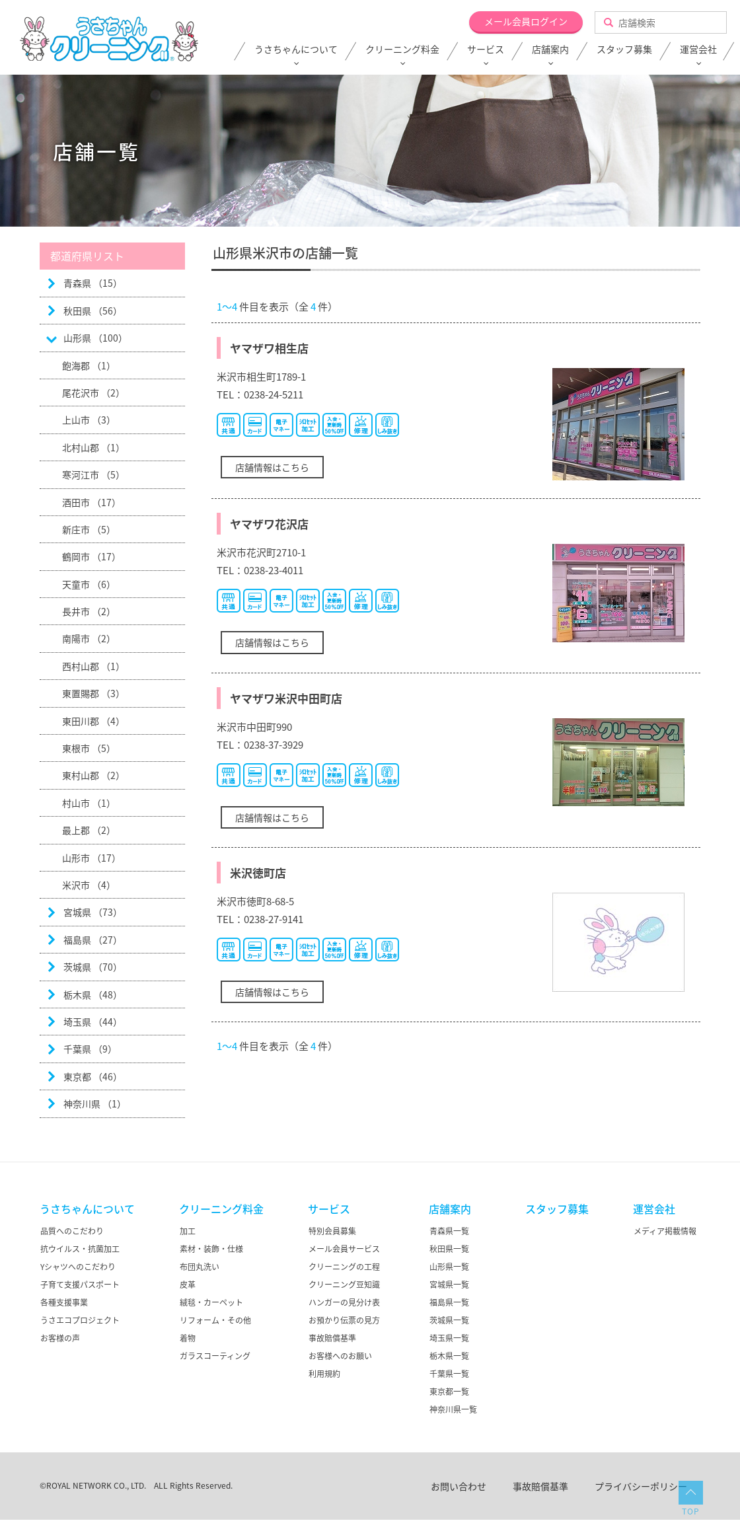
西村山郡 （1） (93, 666)
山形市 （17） (91, 857)
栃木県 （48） (92, 994)
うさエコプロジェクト (80, 1320)
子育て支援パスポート (80, 1284)
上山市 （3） (89, 419)
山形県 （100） (95, 337)
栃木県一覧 (449, 1356)
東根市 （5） (89, 748)
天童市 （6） (89, 584)
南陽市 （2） (89, 638)
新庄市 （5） (89, 529)
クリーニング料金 (402, 50)
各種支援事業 (64, 1302)
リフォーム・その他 (215, 1320)
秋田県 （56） (92, 310)
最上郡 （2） (89, 830)
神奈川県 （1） (94, 1103)
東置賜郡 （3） (93, 693)
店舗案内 (550, 50)
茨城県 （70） (92, 966)
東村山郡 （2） (93, 775)
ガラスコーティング (215, 1356)
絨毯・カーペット (211, 1302)
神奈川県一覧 (453, 1409)
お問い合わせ (458, 1486)
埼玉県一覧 (449, 1338)
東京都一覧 (449, 1392)
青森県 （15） (92, 282)
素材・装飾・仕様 (211, 1249)
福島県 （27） (92, 939)
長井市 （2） (89, 611)
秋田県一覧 (449, 1249)
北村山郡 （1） (93, 447)
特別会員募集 (332, 1231)
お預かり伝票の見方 (344, 1320)
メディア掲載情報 (665, 1231)
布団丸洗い (199, 1267)
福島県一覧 (449, 1302)
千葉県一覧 (449, 1374)
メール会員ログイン (526, 21)
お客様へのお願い (340, 1356)
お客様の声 (60, 1338)
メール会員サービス (344, 1249)
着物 (188, 1338)
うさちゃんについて (296, 50)
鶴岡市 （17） (91, 556)
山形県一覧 (449, 1267)
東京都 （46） (92, 1076)
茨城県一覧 (449, 1320)
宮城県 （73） (92, 911)
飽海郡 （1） (89, 365)
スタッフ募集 (624, 50)
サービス (485, 50)
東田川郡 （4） (93, 721)
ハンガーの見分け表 (344, 1302)
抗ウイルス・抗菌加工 (80, 1249)
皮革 (188, 1284)
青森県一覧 (449, 1231)
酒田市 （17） (91, 502)
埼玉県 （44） (92, 1021)
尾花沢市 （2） (93, 392)
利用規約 (324, 1374)
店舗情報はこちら (272, 467)
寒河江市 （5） (93, 474)
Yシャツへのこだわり (78, 1267)
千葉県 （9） (90, 1048)
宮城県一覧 (449, 1284)
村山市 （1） (89, 802)
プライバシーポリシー (641, 1486)
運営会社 (698, 50)
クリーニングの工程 (344, 1267)
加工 (188, 1231)
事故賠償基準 (332, 1338)
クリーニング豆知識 (344, 1284)
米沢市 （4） (89, 884)
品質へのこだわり (72, 1231)
